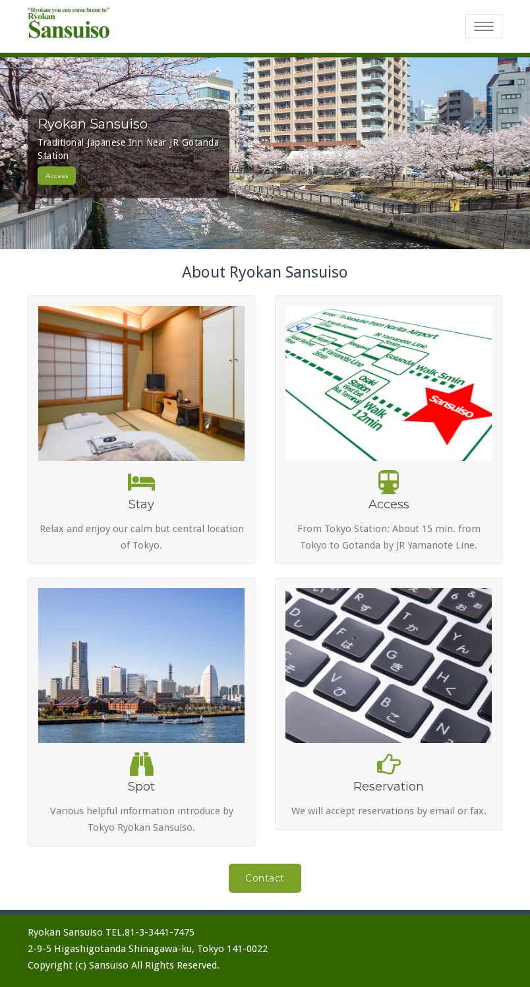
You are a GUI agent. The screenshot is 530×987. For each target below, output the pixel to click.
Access (56, 175)
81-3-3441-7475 (159, 932)
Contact (265, 878)
